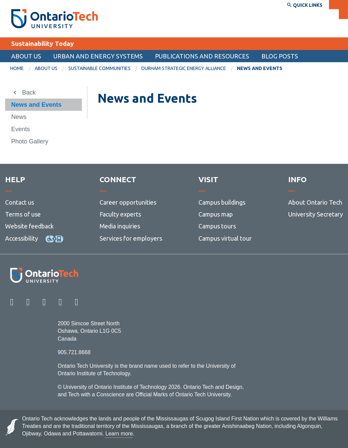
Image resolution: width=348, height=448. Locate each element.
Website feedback (29, 226)
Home (17, 68)
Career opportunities (128, 202)
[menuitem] (22, 68)
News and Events (36, 104)
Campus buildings (221, 202)
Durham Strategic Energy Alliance (183, 68)
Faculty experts (120, 214)
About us (26, 56)
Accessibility (21, 238)
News (19, 117)
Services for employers (131, 238)
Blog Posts (279, 56)
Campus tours (217, 226)
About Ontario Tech (315, 202)
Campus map (215, 214)
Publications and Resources (202, 56)
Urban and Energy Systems (98, 56)
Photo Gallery (29, 141)
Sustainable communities (99, 68)
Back (29, 92)
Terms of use (23, 214)
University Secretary (315, 214)
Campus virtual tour (225, 238)
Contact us (19, 202)
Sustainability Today (42, 43)
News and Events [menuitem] (259, 68)
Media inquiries (120, 226)
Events (20, 129)
